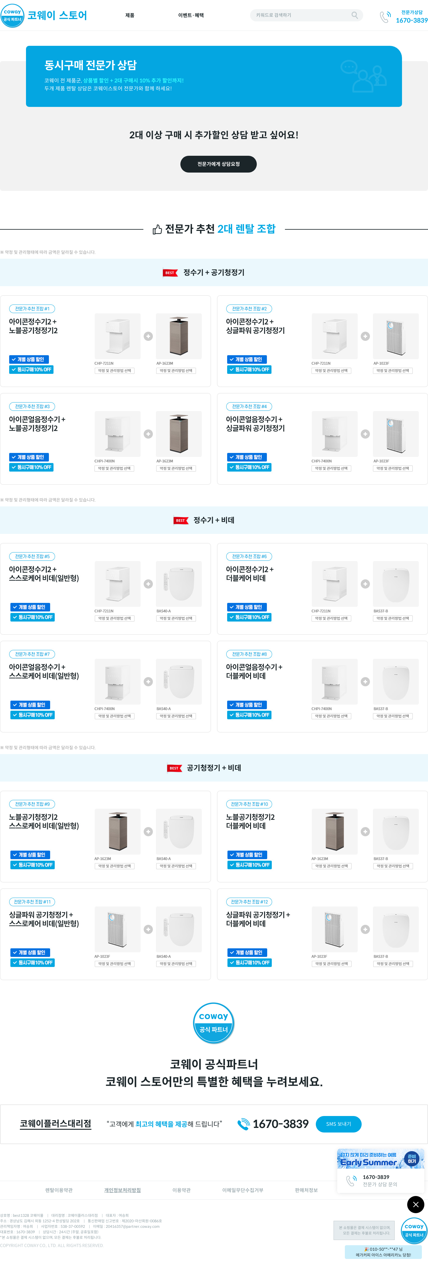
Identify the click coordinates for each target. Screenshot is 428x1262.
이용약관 (181, 1190)
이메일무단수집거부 (243, 1190)
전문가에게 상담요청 (218, 164)
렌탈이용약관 (59, 1190)
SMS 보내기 (338, 1124)
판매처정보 (306, 1190)
